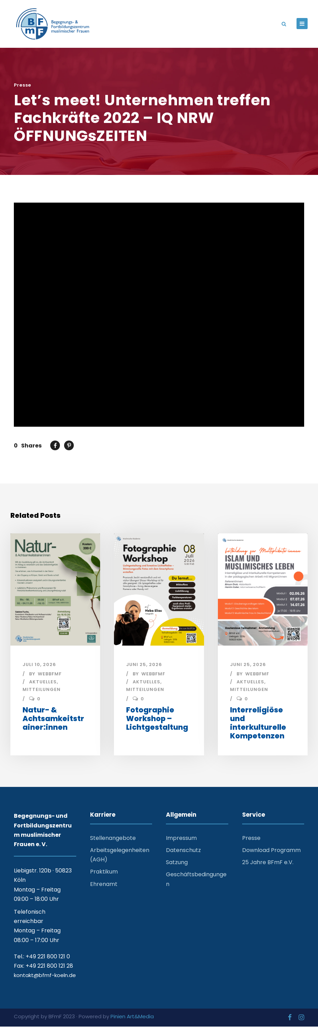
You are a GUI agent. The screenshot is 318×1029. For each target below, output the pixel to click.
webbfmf (50, 676)
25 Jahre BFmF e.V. (267, 865)
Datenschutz (183, 853)
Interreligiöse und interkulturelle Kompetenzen (258, 725)
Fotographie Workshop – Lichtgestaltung (157, 721)
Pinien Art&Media (132, 1018)
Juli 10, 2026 (39, 667)
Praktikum (104, 874)
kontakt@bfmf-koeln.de (45, 977)
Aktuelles (43, 684)
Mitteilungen (42, 692)
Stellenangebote (113, 840)
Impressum (181, 840)
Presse (22, 88)
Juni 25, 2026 (144, 667)
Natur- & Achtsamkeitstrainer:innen (53, 721)
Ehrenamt (103, 886)
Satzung (177, 865)
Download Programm (271, 853)
